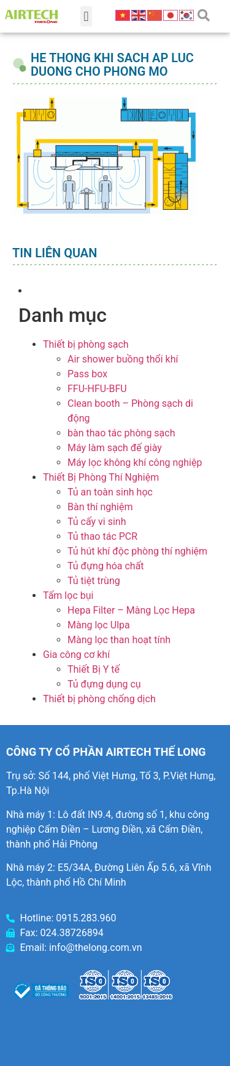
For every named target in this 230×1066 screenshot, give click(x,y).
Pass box (87, 374)
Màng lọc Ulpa (98, 625)
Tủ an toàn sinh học (110, 492)
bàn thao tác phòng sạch (121, 433)
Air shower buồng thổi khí (122, 359)
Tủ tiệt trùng (93, 581)
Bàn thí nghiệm (100, 507)
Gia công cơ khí (76, 654)
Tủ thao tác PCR (102, 536)
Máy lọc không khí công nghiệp (134, 462)
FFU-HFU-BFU (97, 389)
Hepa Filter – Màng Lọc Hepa (131, 610)
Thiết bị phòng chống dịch (99, 699)
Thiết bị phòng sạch (86, 344)
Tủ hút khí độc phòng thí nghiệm (137, 551)
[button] (86, 16)
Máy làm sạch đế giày (114, 448)
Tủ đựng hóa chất (105, 566)
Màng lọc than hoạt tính (119, 640)
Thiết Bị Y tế (93, 669)
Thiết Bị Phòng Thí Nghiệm (101, 477)
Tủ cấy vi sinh (96, 521)
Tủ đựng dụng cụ (104, 684)
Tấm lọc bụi (68, 595)
